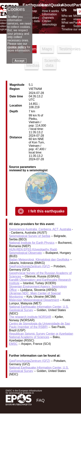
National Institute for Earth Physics (32, 242)
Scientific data (50, 63)
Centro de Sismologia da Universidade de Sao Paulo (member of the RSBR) (39, 325)
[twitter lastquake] (49, 427)
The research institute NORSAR (30, 316)
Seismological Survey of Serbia (29, 236)
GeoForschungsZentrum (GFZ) (29, 266)
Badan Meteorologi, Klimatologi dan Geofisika (39, 259)
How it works (50, 11)
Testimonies (65, 49)
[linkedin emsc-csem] (59, 427)
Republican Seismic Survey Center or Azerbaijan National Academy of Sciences (41, 335)
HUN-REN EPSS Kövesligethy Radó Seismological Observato (33, 251)
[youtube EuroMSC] (70, 427)
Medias (32, 65)
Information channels (49, 16)
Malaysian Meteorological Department (34, 300)
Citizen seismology (49, 22)
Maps (47, 49)
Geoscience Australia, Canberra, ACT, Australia (40, 229)
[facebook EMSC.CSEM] (39, 427)
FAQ (40, 400)
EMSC (13, 343)
